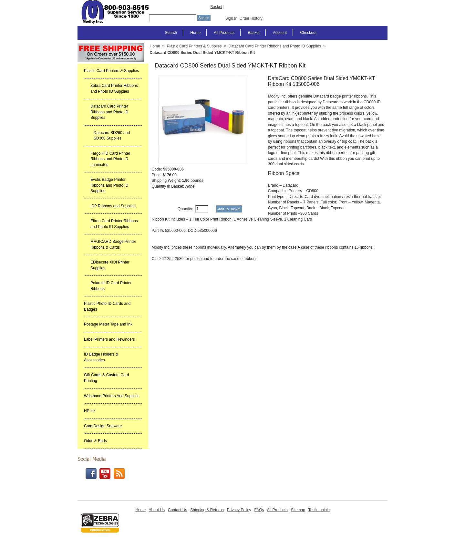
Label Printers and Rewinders (109, 339)
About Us (157, 510)
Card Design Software (103, 426)
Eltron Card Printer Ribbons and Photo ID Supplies (114, 224)
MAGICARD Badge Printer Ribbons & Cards (113, 244)
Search (171, 32)
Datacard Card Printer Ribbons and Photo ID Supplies (109, 112)
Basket (216, 7)
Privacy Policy (239, 510)
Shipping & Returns (206, 510)
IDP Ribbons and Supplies (113, 206)
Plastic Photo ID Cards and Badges (107, 306)
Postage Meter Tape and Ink (108, 324)
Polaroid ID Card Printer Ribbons (110, 286)
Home (195, 32)
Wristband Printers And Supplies (112, 396)
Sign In (231, 18)
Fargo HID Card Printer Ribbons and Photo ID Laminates (110, 159)
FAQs (259, 510)
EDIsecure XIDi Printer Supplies (109, 265)
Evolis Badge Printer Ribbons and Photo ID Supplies (109, 185)
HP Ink (90, 410)
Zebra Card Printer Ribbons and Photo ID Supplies (114, 88)
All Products (224, 32)
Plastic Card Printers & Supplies (111, 70)
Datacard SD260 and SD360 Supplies (112, 135)
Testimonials (319, 510)
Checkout (308, 32)
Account (280, 32)
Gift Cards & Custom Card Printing (106, 378)
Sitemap (298, 510)
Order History (251, 18)
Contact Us (177, 510)
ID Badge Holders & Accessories (101, 357)
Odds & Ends (95, 441)
